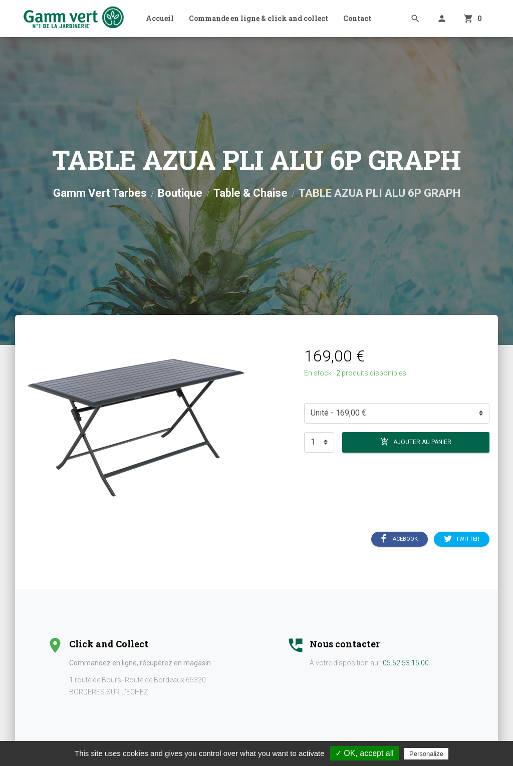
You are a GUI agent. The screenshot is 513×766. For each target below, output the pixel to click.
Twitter (461, 538)
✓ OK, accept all (364, 753)
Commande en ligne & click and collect (258, 18)
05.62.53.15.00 (406, 663)
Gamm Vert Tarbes (100, 193)
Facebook (399, 538)
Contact (357, 18)
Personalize (426, 753)
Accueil (160, 18)
